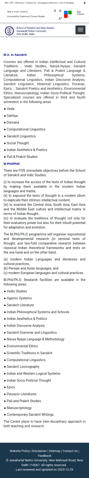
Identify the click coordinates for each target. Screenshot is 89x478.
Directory (19, 3)
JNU (6, 3)
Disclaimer (39, 451)
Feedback (44, 455)
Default (66, 12)
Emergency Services (47, 3)
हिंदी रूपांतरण (80, 13)
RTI (11, 3)
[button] (80, 29)
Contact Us (31, 3)
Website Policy (20, 451)
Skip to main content (17, 12)
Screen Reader (38, 17)
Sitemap (54, 451)
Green (70, 12)
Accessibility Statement (18, 17)
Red (66, 16)
